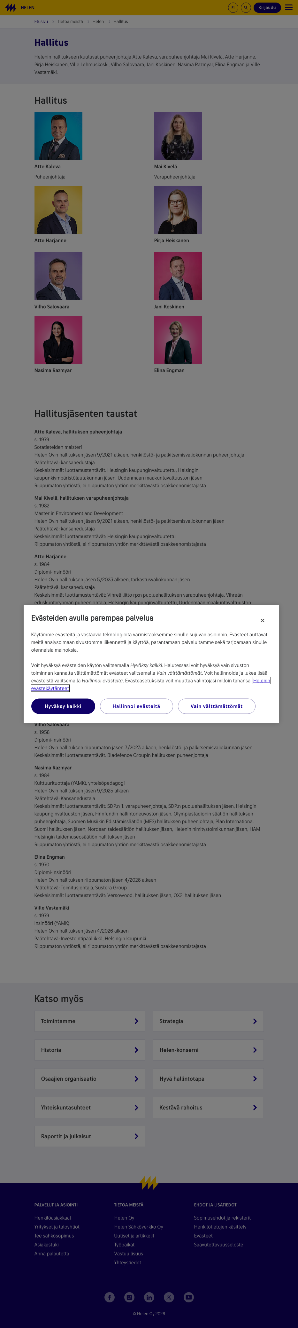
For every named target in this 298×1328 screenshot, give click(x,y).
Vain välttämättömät (217, 706)
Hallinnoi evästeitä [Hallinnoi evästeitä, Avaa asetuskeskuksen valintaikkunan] (136, 706)
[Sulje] (263, 620)
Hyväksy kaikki (63, 706)
